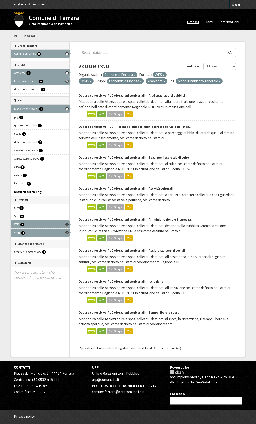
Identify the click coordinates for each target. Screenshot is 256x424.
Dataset (193, 22)
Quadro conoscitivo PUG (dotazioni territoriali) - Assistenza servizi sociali (132, 250)
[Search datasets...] (152, 52)
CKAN (177, 372)
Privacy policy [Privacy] (24, 416)
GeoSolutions (206, 382)
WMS (91, 114)
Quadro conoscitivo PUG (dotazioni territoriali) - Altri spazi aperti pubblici (132, 95)
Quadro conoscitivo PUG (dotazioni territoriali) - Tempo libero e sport (129, 312)
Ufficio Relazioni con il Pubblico (115, 373)
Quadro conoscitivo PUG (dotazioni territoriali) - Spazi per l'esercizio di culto (134, 157)
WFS (102, 114)
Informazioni (229, 22)
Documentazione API (166, 348)
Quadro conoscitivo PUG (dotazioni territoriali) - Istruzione (121, 281)
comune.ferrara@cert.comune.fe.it (118, 391)
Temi (209, 22)
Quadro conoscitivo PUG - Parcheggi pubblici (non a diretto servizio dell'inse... (135, 126)
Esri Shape (115, 114)
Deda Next (210, 377)
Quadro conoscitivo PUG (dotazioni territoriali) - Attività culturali (126, 188)
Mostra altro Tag (28, 191)
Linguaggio (177, 394)
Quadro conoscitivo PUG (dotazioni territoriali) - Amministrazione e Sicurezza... (136, 219)
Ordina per (194, 66)
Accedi (236, 5)
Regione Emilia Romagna (29, 4)
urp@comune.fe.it (105, 379)
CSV (128, 114)
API (144, 348)
